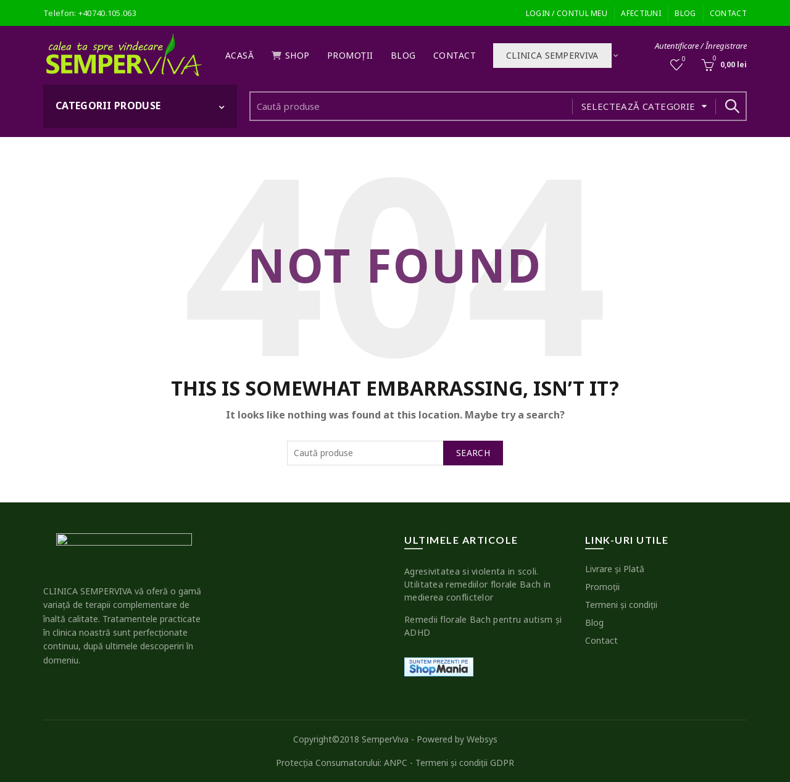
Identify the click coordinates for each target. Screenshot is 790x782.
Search (731, 106)
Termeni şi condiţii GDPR (464, 762)
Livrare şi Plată (614, 569)
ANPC (395, 762)
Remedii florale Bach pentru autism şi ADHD (483, 626)
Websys (482, 739)
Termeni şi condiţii (621, 604)
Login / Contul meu (566, 13)
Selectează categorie (638, 106)
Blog (685, 13)
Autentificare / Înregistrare (701, 45)
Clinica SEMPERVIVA (552, 55)
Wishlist (683, 60)
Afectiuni (641, 13)
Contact (728, 13)
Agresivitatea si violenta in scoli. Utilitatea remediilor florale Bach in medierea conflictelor (477, 584)
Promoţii (350, 55)
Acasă (239, 55)
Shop (290, 55)
